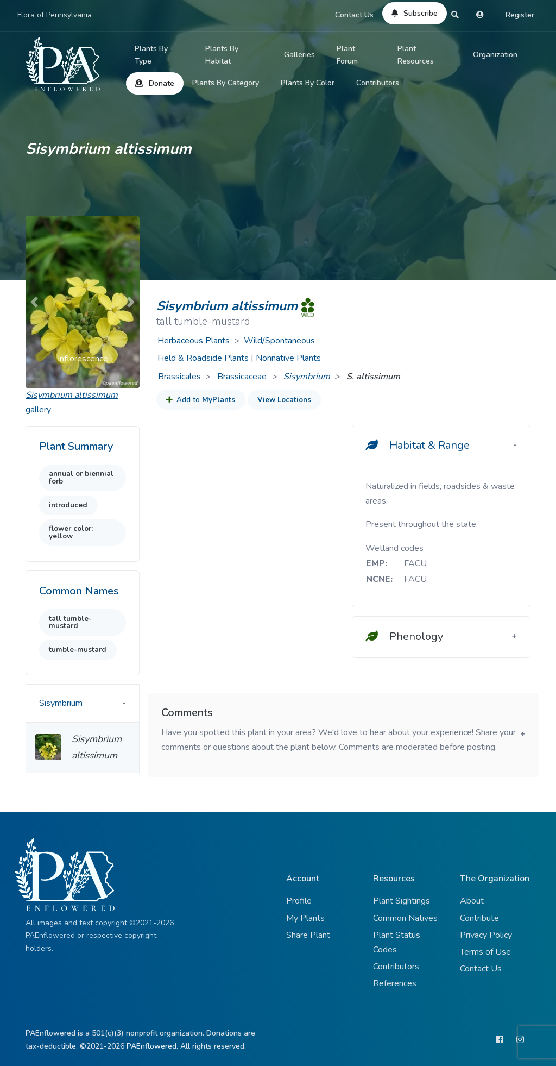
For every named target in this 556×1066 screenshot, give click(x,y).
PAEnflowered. (152, 1046)
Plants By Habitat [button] (221, 55)
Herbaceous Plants (193, 341)
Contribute (479, 918)
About (472, 901)
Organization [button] (495, 54)
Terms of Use (485, 952)
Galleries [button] (299, 54)
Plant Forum (347, 55)
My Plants (305, 918)
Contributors (377, 83)
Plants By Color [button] (307, 83)
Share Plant (308, 935)
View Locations (284, 400)
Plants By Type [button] (151, 55)
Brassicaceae (243, 376)
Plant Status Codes (396, 942)
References (394, 983)
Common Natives (405, 918)
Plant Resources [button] (415, 55)
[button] (34, 301)
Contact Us (354, 15)
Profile (299, 901)
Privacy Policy (486, 935)
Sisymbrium (306, 376)
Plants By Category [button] (225, 83)
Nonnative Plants (288, 358)
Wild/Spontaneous (279, 341)
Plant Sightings (401, 901)
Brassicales (179, 376)
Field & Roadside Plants (203, 358)
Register (520, 15)
